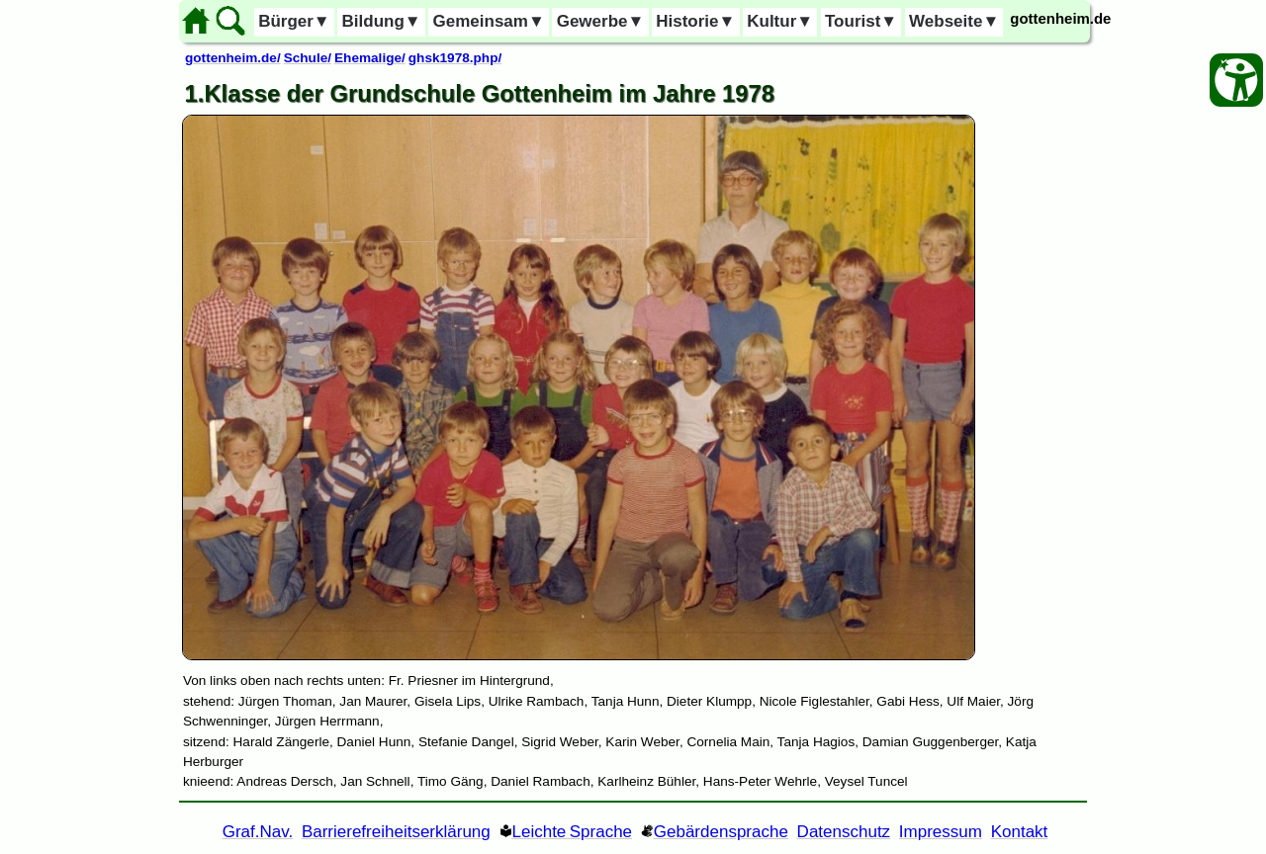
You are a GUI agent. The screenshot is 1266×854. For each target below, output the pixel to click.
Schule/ (307, 57)
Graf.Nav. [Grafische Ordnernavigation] (258, 831)
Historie (695, 21)
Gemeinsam (489, 21)
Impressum (940, 831)
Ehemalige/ (370, 57)
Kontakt (1019, 831)
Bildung (381, 21)
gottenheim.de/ (233, 57)
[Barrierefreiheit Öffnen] (1236, 80)
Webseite (954, 21)
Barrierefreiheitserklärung (396, 831)
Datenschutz (844, 831)
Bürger (294, 21)
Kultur (780, 21)
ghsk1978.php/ (454, 57)
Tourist (861, 21)
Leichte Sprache (572, 831)
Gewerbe (601, 21)
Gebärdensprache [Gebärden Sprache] (721, 831)
